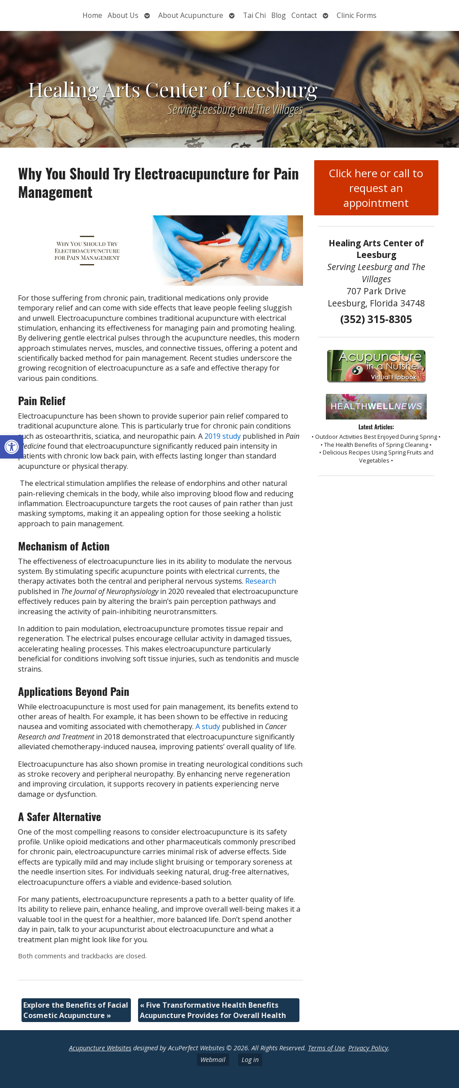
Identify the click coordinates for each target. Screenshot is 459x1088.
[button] (11, 447)
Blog (278, 15)
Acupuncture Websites (100, 1048)
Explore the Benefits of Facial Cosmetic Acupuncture (75, 1010)
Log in (250, 1059)
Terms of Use (326, 1048)
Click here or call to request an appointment (376, 188)
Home (92, 15)
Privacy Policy (368, 1048)
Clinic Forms (357, 15)
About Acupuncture (190, 15)
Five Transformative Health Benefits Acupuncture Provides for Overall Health (213, 1010)
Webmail (212, 1059)
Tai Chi (254, 15)
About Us (123, 15)
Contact (304, 15)
